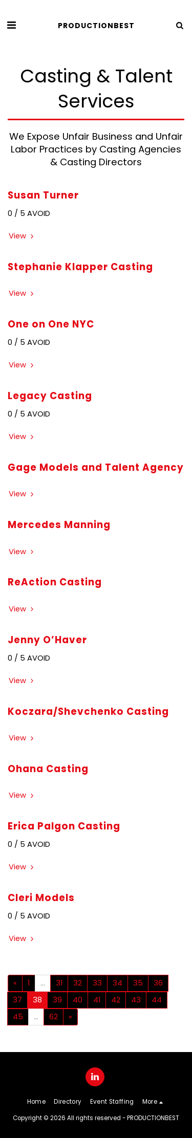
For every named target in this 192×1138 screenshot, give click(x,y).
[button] (11, 25)
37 (17, 1000)
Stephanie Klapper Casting (80, 266)
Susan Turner (43, 195)
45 (18, 1017)
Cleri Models (41, 897)
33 (97, 983)
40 (77, 1000)
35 (138, 983)
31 (59, 983)
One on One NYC (51, 324)
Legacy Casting (50, 395)
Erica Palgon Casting (64, 826)
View (22, 236)
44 (157, 1000)
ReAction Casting (55, 582)
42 (115, 1000)
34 (117, 983)
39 (57, 1000)
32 (77, 983)
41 (96, 1000)
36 (158, 983)
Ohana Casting (48, 768)
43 (136, 1000)
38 (37, 1000)
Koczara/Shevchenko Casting (88, 711)
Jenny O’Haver (47, 639)
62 (53, 1017)
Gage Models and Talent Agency (96, 467)
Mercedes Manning (59, 524)
